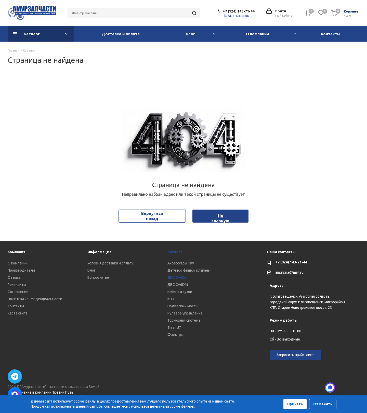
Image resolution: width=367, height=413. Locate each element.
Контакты (16, 306)
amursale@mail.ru (289, 272)
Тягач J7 (174, 327)
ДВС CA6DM (177, 285)
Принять (295, 404)
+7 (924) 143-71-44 (239, 11)
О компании (18, 263)
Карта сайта (18, 313)
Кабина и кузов (179, 292)
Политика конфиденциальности (35, 299)
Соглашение (18, 292)
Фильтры (175, 335)
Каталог (174, 252)
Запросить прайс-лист (295, 355)
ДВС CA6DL (177, 277)
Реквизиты (17, 285)
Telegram (355, 387)
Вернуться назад (152, 216)
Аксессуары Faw (180, 263)
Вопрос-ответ (99, 277)
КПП (170, 299)
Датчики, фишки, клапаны (189, 270)
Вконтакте (343, 387)
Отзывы (14, 277)
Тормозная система (183, 320)
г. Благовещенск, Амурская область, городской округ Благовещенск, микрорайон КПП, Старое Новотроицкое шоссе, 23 (307, 302)
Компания (16, 252)
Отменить (322, 404)
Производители (21, 270)
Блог (91, 270)
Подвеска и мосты (182, 306)
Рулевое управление (185, 313)
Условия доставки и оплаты (110, 263)
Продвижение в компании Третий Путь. (41, 392)
